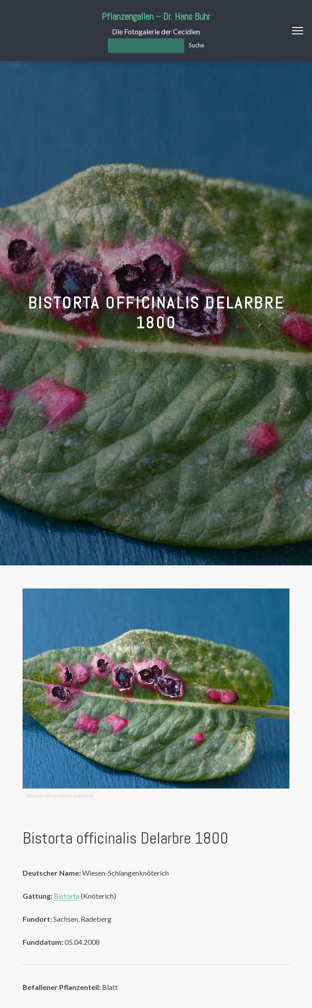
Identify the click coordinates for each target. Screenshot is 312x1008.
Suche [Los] (196, 45)
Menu (297, 30)
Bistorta (66, 895)
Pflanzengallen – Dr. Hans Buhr (156, 16)
